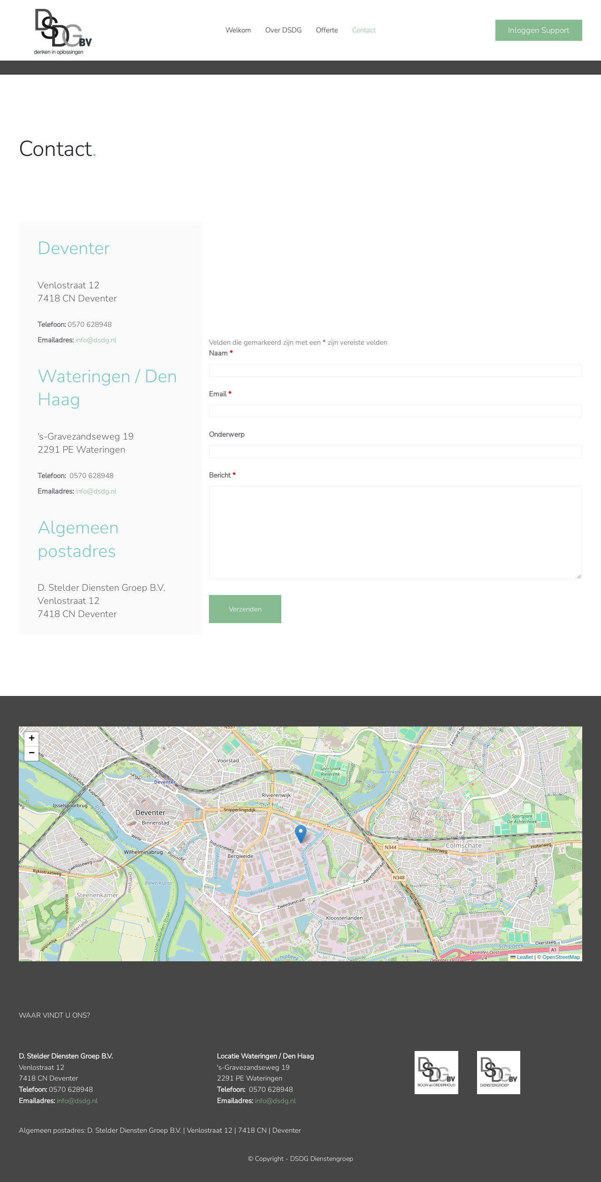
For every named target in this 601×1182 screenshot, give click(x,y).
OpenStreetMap (561, 957)
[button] (301, 834)
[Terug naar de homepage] (60, 30)
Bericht (222, 475)
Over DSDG (283, 30)
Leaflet (521, 957)
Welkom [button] (238, 30)
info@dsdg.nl (96, 340)
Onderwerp (227, 434)
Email (220, 394)
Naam (221, 353)
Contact (364, 30)
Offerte (327, 30)
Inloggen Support (539, 30)
